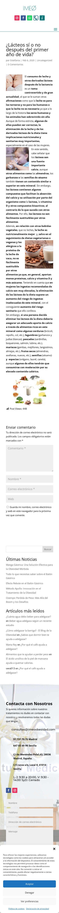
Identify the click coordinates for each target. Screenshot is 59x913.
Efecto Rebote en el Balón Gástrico (24, 583)
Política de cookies (16, 908)
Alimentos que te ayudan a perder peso (27, 654)
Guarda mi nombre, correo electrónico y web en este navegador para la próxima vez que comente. (28, 511)
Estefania (15, 60)
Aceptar (29, 883)
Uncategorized (44, 60)
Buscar (47, 549)
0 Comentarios (15, 64)
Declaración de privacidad (37, 908)
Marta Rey (11, 644)
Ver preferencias (29, 901)
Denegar (29, 892)
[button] (54, 848)
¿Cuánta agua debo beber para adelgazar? (28, 616)
